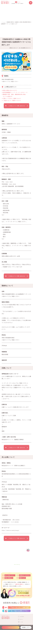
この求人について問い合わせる (16, 106)
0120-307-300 (18, 2)
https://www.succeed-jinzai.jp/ (10, 530)
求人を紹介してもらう (10, 627)
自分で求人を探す (16, 564)
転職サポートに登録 (19, 609)
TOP (2, 22)
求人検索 (6, 22)
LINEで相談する (19, 617)
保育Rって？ (26, 627)
